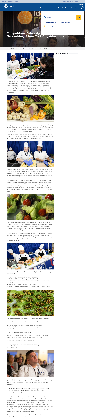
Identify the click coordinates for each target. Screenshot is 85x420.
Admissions (47, 6)
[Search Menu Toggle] (82, 7)
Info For (4, 1)
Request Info (65, 1)
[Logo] (10, 6)
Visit (71, 1)
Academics (39, 6)
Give (59, 1)
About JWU (10, 1)
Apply (79, 1)
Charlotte (73, 6)
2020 (12, 49)
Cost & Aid (56, 6)
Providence (65, 6)
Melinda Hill (10, 40)
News (16, 1)
